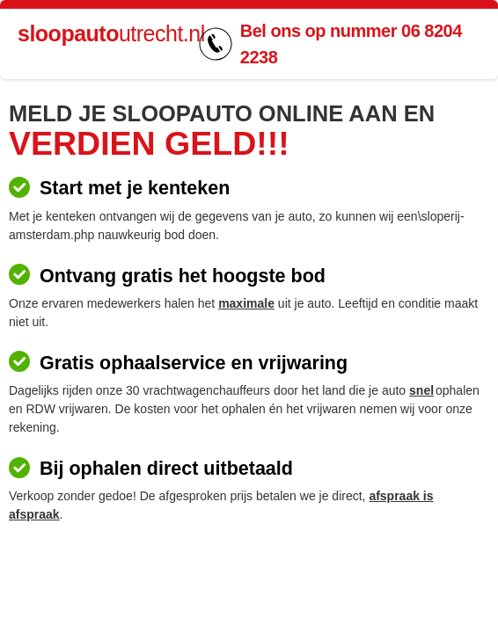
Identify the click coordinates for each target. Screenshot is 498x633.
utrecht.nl (111, 33)
